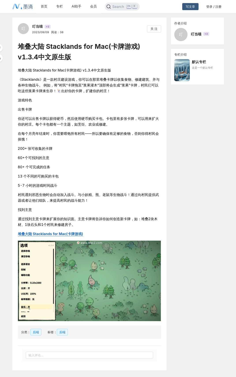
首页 (44, 6)
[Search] (122, 7)
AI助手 (76, 6)
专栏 (59, 6)
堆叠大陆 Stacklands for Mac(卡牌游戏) (50, 234)
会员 (93, 6)
